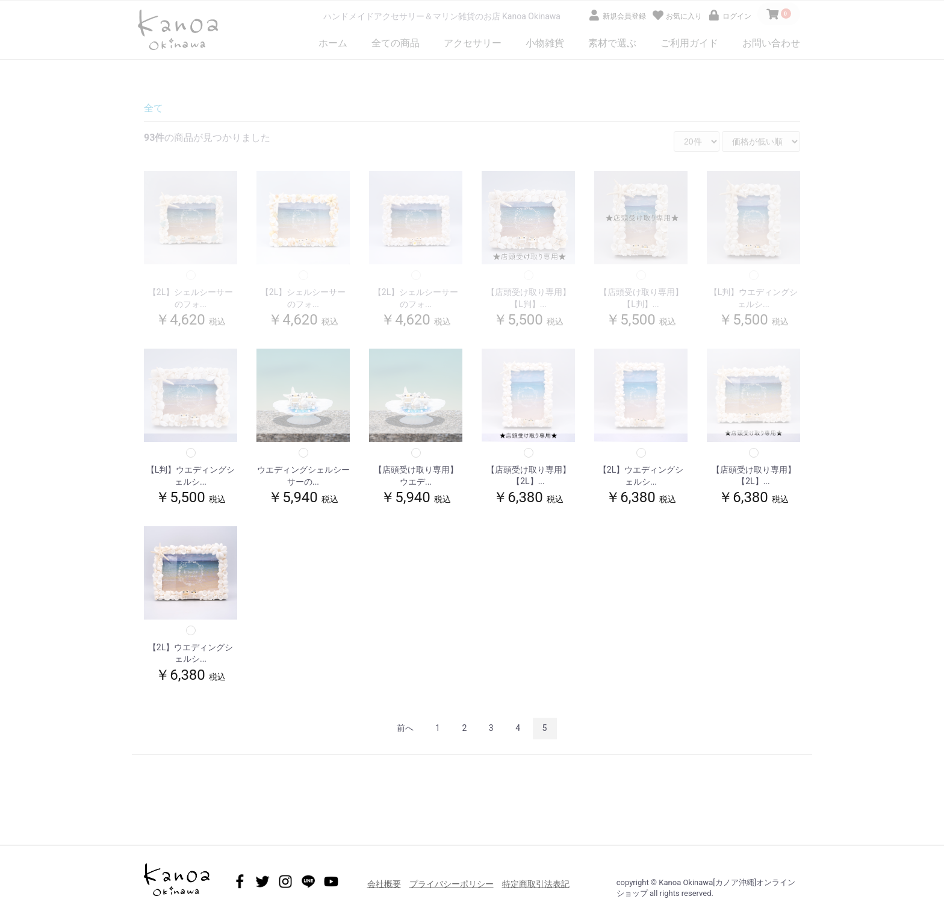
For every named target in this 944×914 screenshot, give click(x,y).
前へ (405, 728)
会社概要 (384, 884)
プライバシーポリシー (451, 884)
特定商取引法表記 (536, 884)
